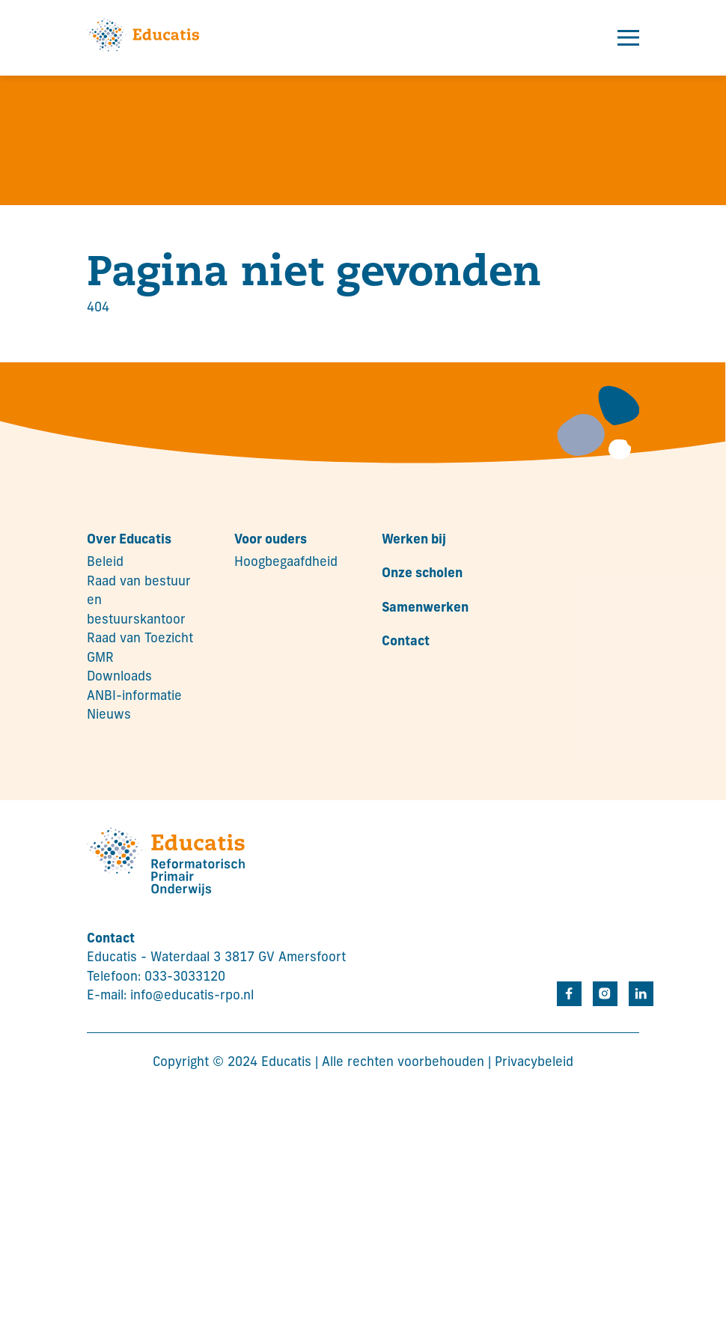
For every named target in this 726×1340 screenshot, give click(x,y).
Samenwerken (425, 608)
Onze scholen (422, 573)
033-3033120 (184, 977)
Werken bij (414, 540)
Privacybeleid (534, 1062)
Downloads (119, 677)
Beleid (105, 562)
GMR (100, 658)
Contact (406, 642)
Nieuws (109, 715)
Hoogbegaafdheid (286, 562)
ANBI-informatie (134, 696)
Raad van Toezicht (140, 639)
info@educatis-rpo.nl (192, 996)
